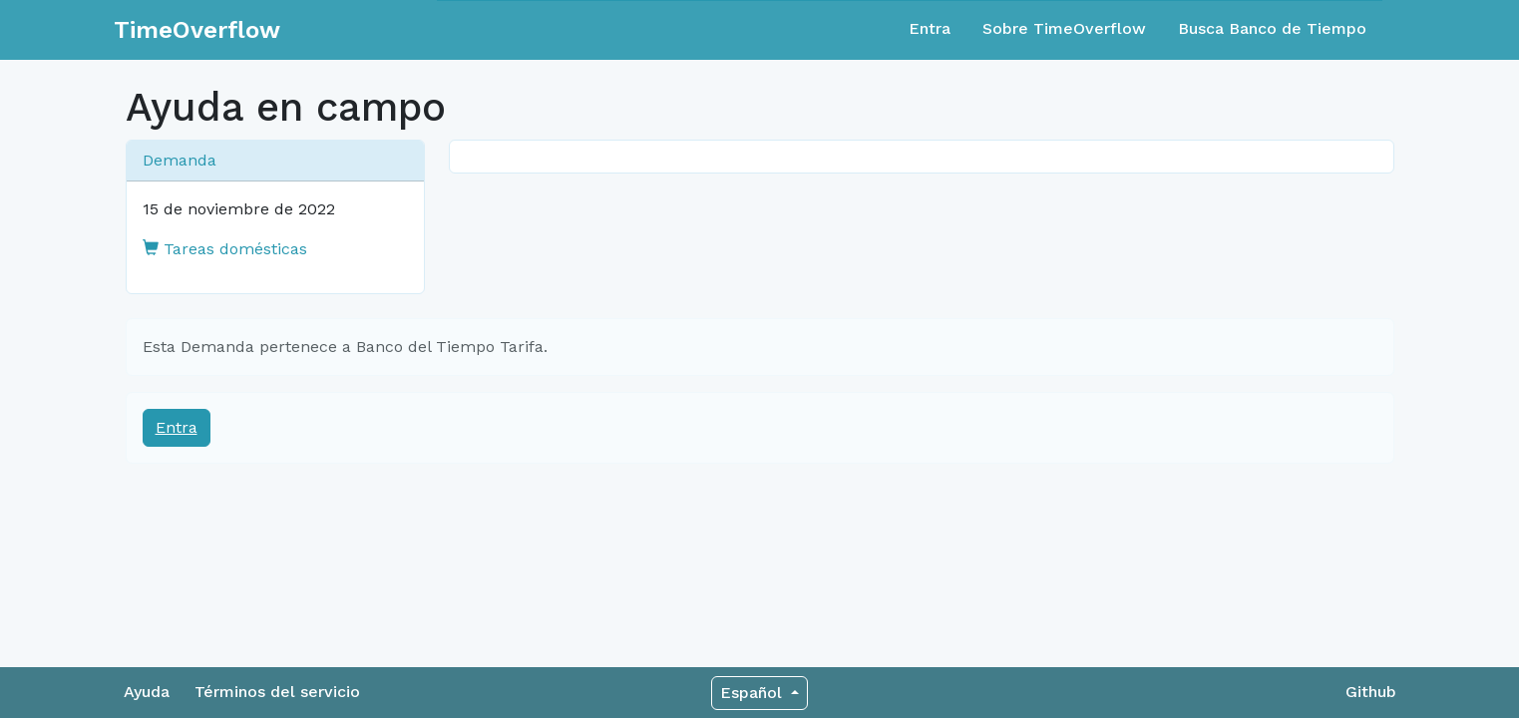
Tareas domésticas (225, 248)
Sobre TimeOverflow (1064, 28)
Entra (929, 28)
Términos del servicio (277, 691)
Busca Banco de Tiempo (1272, 28)
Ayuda (147, 691)
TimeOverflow (197, 30)
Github (1370, 691)
